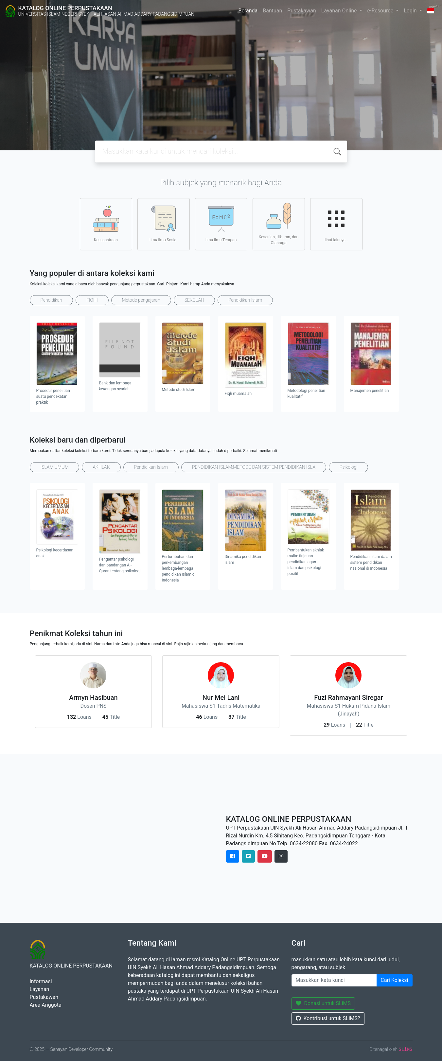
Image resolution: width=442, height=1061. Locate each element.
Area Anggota (46, 1005)
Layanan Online (339, 11)
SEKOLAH (194, 300)
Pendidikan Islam (245, 300)
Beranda (247, 11)
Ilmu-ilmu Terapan (221, 224)
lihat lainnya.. (336, 224)
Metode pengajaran (141, 300)
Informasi (41, 981)
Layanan (39, 989)
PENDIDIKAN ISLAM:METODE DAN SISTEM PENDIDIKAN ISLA (253, 467)
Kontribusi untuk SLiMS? (328, 1018)
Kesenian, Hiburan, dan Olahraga (278, 224)
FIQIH (92, 300)
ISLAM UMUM (55, 467)
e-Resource (381, 11)
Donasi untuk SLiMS (323, 1003)
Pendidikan (51, 300)
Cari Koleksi (394, 980)
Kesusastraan (106, 224)
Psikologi (348, 467)
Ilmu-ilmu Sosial (163, 224)
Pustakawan (301, 11)
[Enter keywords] (334, 980)
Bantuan (272, 11)
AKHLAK (101, 467)
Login (411, 11)
